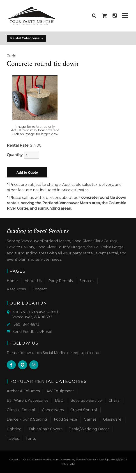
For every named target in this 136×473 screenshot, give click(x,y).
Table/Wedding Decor (89, 429)
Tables (13, 438)
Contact (39, 289)
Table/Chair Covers (45, 429)
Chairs (113, 400)
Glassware (112, 419)
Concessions (53, 410)
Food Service (65, 419)
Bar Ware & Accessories (27, 400)
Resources (16, 289)
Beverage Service (86, 400)
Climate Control (21, 410)
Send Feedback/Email (32, 332)
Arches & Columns (23, 391)
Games (90, 419)
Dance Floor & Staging (27, 419)
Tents (11, 55)
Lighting (14, 429)
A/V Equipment (60, 391)
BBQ (59, 400)
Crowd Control (83, 410)
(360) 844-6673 (25, 324)
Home (12, 281)
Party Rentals (60, 281)
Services (86, 281)
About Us (33, 281)
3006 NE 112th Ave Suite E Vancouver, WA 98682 (35, 314)
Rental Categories (26, 38)
